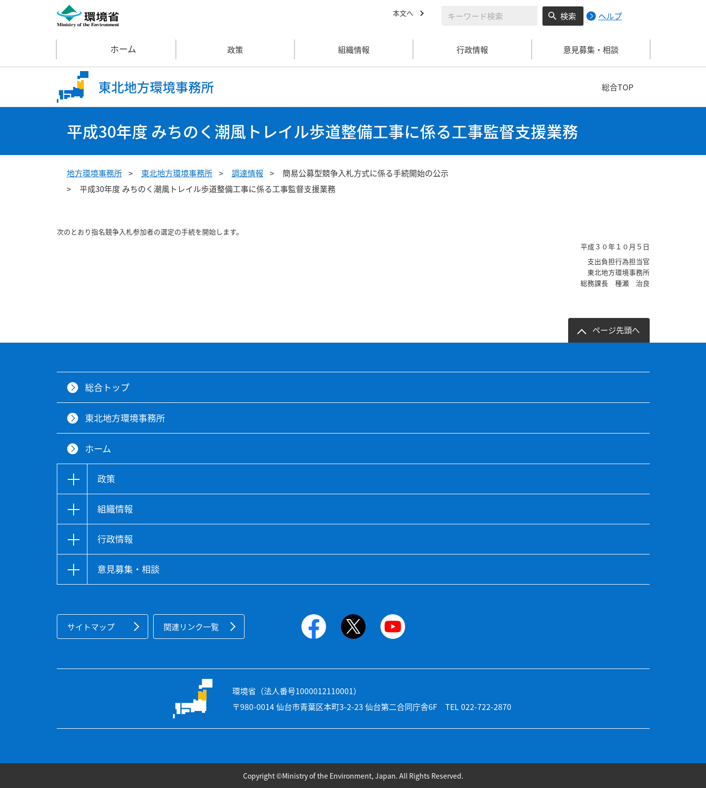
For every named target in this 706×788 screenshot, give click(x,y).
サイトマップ (91, 626)
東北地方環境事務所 (176, 173)
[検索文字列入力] (490, 16)
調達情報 (247, 173)
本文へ (404, 14)
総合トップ (107, 387)
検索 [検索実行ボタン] (568, 16)
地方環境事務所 (94, 173)
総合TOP (617, 87)
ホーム (116, 49)
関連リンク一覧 (191, 626)
